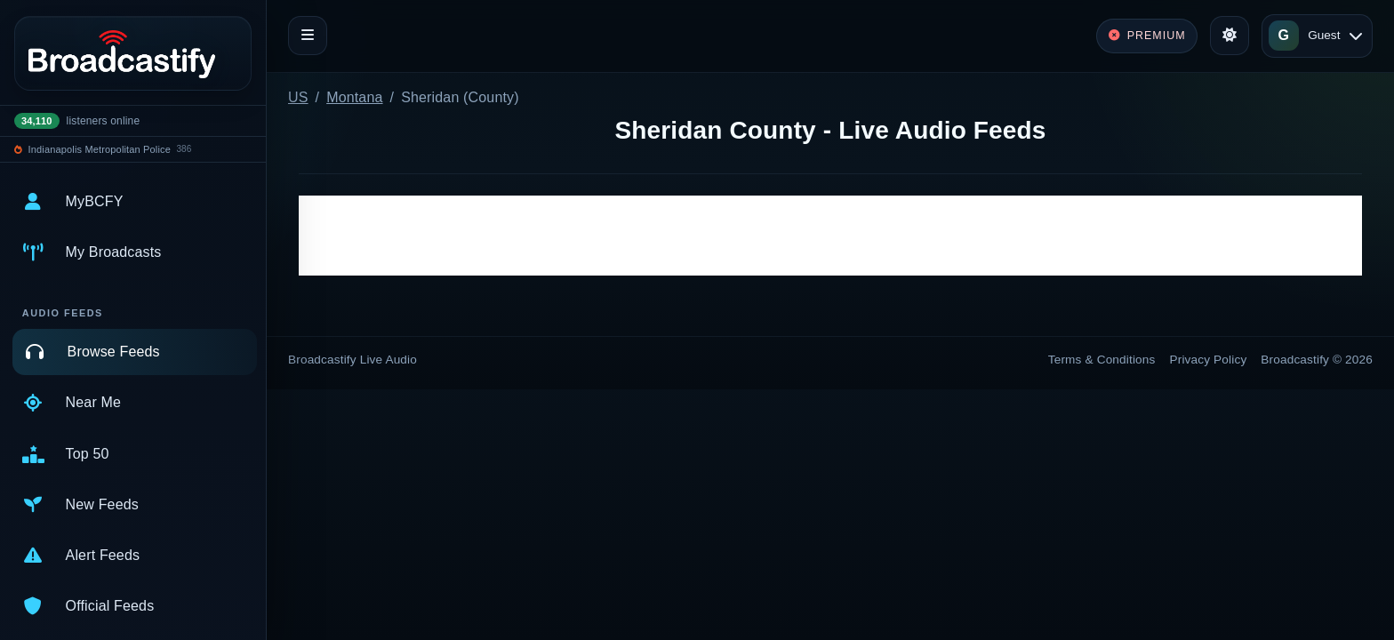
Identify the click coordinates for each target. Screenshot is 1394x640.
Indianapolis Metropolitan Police (99, 149)
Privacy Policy (1208, 359)
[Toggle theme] (1229, 35)
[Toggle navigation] (307, 35)
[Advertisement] (830, 236)
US (298, 97)
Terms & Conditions (1102, 359)
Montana (354, 97)
